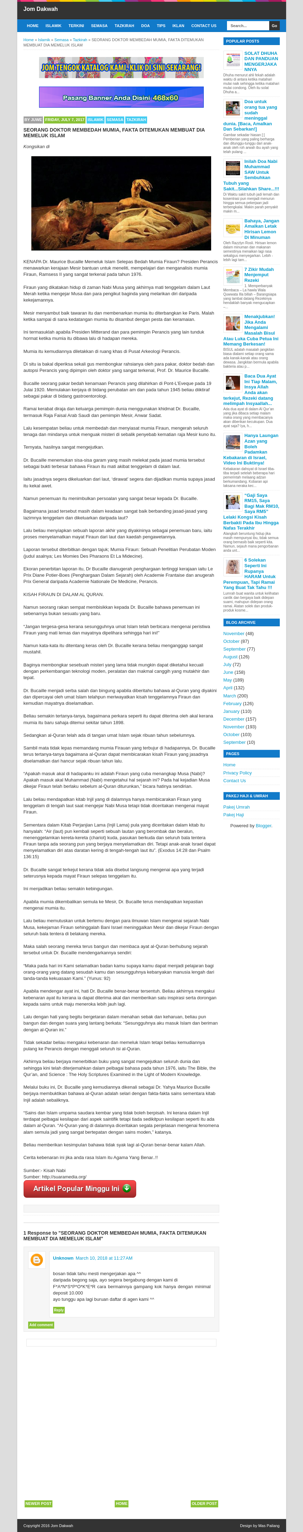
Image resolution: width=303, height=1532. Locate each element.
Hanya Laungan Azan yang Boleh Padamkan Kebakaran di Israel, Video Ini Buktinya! (251, 449)
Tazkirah (124, 26)
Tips (161, 26)
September (234, 649)
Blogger (263, 825)
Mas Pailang (269, 1526)
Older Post (204, 1503)
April (228, 687)
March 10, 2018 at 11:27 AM (104, 1258)
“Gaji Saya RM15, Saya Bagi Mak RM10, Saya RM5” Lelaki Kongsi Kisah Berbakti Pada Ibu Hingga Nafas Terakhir (251, 512)
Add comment (41, 1325)
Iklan (178, 26)
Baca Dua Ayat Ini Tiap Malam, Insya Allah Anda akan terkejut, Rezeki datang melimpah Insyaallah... (250, 389)
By (33, 120)
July (227, 664)
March (229, 695)
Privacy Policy (237, 773)
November (234, 633)
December (234, 719)
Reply (59, 1310)
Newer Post (39, 1503)
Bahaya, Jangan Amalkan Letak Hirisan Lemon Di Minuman (262, 229)
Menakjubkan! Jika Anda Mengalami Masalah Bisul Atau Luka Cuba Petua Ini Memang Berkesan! (251, 330)
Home (33, 26)
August (230, 656)
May (227, 680)
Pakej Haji (233, 814)
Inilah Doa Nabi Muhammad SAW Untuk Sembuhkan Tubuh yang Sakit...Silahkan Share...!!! (251, 175)
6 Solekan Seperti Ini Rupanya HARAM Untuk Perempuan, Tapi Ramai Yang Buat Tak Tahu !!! (249, 573)
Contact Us (203, 26)
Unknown (63, 1258)
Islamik (54, 26)
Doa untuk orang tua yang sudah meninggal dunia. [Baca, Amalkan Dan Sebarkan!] (250, 115)
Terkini (76, 26)
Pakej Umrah (236, 807)
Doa (145, 26)
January (231, 711)
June (228, 672)
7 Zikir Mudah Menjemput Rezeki (259, 275)
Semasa (99, 26)
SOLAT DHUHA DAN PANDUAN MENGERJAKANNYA (261, 61)
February (232, 703)
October (231, 641)
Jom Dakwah (41, 9)
